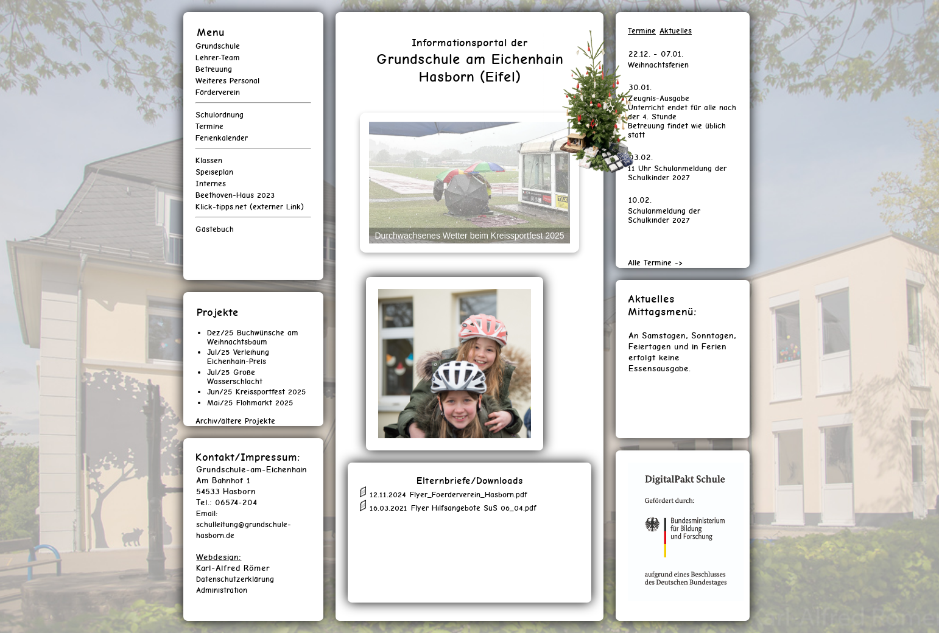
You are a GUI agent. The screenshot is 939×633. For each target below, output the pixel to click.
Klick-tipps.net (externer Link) (249, 206)
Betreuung (213, 69)
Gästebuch (214, 229)
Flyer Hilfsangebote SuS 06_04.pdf (473, 508)
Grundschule (217, 46)
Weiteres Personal (227, 80)
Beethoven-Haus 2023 (235, 195)
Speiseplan (214, 172)
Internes (210, 183)
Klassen (208, 160)
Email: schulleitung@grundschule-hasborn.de (243, 524)
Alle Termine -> (655, 262)
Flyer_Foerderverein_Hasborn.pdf (468, 494)
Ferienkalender (221, 137)
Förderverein (217, 92)
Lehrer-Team (217, 57)
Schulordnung (219, 114)
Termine (209, 126)
